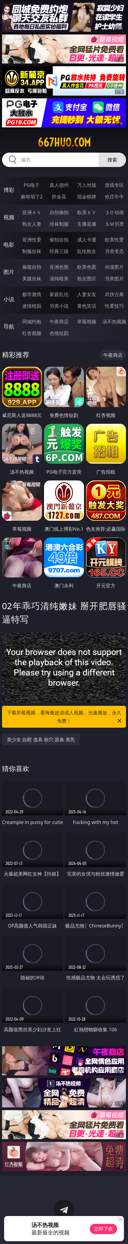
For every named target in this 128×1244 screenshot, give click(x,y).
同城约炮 (31, 321)
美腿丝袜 (31, 278)
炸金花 (59, 196)
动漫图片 (114, 267)
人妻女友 (86, 294)
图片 (8, 272)
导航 (8, 326)
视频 (8, 217)
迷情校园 (31, 306)
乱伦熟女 (86, 251)
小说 (8, 299)
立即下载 (103, 1229)
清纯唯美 (59, 278)
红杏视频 (31, 333)
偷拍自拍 (59, 239)
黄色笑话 (86, 306)
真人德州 (59, 185)
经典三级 (59, 251)
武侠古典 (114, 294)
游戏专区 (114, 185)
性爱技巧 (114, 306)
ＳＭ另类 (114, 224)
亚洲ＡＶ (31, 212)
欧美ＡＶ (86, 212)
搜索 (112, 159)
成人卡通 (86, 239)
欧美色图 (86, 267)
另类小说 (59, 306)
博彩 (8, 190)
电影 (8, 244)
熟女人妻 (31, 224)
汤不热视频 (114, 321)
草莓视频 (86, 321)
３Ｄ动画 (114, 212)
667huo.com (64, 142)
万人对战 (86, 185)
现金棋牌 (86, 196)
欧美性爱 (114, 239)
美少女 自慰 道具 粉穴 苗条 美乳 (41, 739)
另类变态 (114, 251)
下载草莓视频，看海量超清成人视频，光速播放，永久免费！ (65, 717)
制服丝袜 (31, 251)
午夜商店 (59, 321)
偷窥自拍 (31, 267)
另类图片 (114, 278)
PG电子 (32, 185)
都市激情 (31, 294)
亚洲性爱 (31, 239)
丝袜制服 (59, 224)
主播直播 (86, 224)
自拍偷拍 (59, 212)
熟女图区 (86, 278)
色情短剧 (59, 333)
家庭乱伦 (59, 294)
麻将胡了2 (32, 196)
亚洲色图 (59, 267)
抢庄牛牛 (114, 196)
